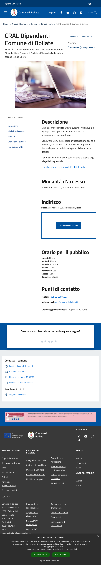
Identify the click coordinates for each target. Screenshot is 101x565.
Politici (5, 477)
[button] (50, 560)
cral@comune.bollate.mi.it (67, 302)
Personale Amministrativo (9, 483)
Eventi (79, 485)
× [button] (98, 536)
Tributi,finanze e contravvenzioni (58, 468)
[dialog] (50, 549)
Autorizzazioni (57, 483)
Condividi (74, 36)
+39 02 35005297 (59, 296)
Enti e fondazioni (9, 472)
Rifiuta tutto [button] (61, 554)
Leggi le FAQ (31, 529)
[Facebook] (60, 12)
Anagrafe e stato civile (36, 460)
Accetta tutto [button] (40, 555)
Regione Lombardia (12, 3)
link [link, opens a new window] (75, 549)
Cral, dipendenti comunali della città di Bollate (64, 167)
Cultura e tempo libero (36, 465)
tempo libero (47, 23)
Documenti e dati (9, 490)
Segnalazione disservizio (32, 514)
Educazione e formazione (57, 460)
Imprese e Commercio (36, 469)
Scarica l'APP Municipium (32, 522)
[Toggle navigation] (5, 12)
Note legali (56, 517)
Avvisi (78, 467)
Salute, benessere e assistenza (60, 476)
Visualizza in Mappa (69, 225)
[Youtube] (66, 12)
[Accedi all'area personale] (89, 3)
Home (5, 23)
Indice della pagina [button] (15, 117)
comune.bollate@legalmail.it (15, 533)
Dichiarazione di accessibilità (58, 523)
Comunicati (81, 463)
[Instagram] (73, 12)
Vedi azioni (88, 36)
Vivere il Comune (20, 23)
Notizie (79, 458)
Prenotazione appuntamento (32, 505)
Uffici (4, 467)
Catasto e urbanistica (35, 474)
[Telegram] (80, 12)
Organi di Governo (10, 458)
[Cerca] (95, 12)
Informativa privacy (59, 512)
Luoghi (34, 23)
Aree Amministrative (11, 463)
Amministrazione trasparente (58, 505)
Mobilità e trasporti (34, 479)
